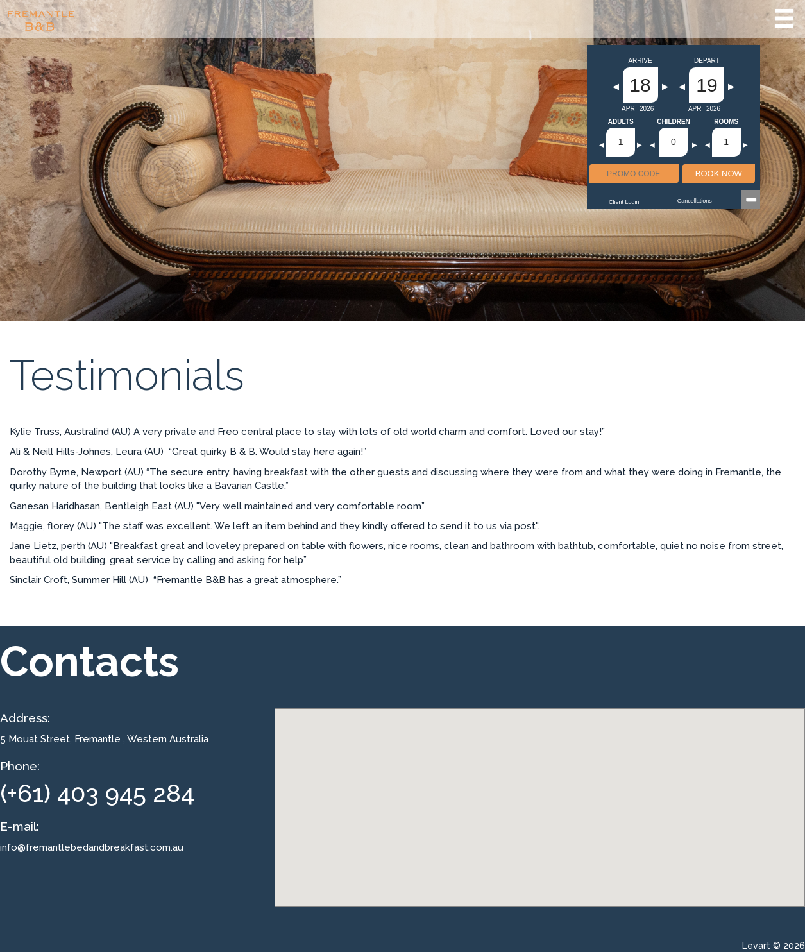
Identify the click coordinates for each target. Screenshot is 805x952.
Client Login (624, 202)
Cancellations (694, 201)
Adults (621, 122)
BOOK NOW (718, 173)
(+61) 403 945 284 (97, 793)
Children (673, 122)
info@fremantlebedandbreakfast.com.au (91, 847)
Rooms (726, 122)
